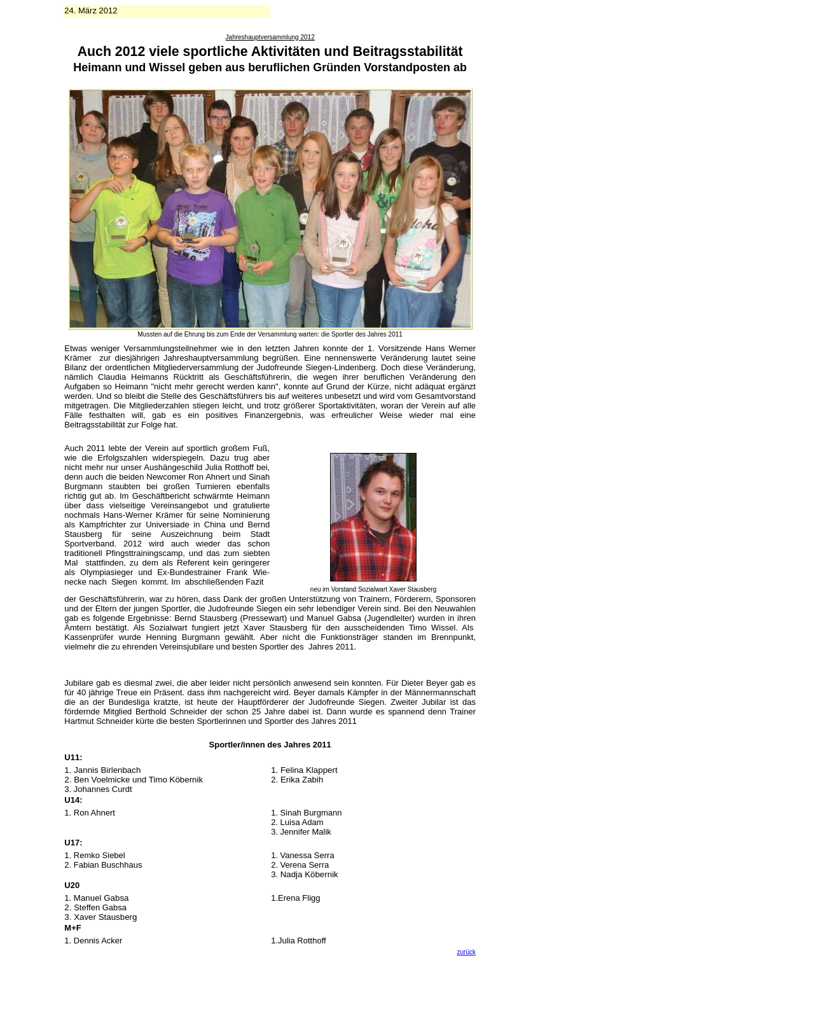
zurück (466, 951)
